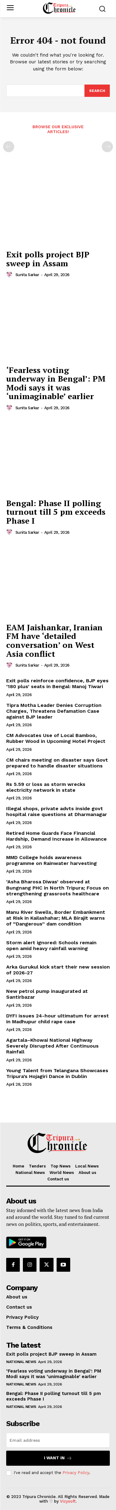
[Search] (97, 91)
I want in (58, 1458)
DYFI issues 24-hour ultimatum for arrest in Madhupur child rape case (57, 1019)
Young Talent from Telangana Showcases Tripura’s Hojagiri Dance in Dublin (57, 1073)
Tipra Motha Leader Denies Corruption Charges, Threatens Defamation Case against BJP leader (53, 711)
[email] (58, 1440)
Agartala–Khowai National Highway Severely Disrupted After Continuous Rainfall (52, 1046)
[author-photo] (10, 274)
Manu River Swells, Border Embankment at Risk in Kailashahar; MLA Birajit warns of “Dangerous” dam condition (55, 918)
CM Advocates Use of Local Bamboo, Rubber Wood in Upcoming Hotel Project (55, 738)
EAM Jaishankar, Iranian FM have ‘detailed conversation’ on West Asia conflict (54, 640)
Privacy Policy (75, 1472)
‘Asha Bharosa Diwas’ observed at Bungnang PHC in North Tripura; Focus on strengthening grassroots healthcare (57, 887)
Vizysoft (68, 1501)
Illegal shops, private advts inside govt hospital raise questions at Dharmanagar (56, 811)
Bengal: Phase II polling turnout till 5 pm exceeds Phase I (55, 512)
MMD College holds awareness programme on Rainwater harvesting (51, 860)
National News (21, 1362)
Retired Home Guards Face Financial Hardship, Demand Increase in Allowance (56, 836)
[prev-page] (8, 146)
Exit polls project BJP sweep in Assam (47, 258)
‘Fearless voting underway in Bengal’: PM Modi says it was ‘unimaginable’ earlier (55, 383)
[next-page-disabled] (107, 146)
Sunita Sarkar (27, 274)
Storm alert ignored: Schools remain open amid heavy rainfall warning (51, 945)
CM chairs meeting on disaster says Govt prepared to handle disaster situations (57, 763)
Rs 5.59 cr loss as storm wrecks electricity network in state (45, 787)
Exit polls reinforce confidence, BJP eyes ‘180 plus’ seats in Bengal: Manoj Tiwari (57, 683)
